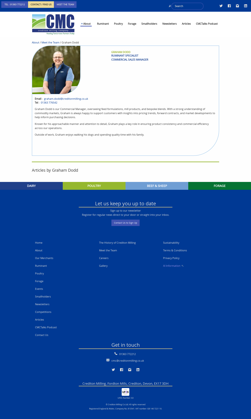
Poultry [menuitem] (118, 23)
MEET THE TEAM (65, 4)
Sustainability (171, 239)
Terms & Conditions (175, 246)
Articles (39, 316)
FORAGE (220, 182)
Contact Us (41, 331)
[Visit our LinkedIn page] (246, 6)
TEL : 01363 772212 (14, 4)
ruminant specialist (124, 51)
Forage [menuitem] (132, 23)
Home (38, 239)
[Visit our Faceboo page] (121, 366)
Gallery (103, 262)
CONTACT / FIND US (41, 4)
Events (39, 285)
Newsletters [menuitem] (169, 23)
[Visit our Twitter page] (221, 6)
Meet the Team (50, 38)
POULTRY (94, 182)
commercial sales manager (129, 55)
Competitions (43, 308)
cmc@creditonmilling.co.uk (127, 356)
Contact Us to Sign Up (125, 218)
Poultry (39, 269)
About (35, 38)
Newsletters (42, 300)
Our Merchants (44, 254)
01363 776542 (49, 98)
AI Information (173, 262)
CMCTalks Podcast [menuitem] (207, 23)
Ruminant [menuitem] (103, 23)
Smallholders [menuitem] (149, 23)
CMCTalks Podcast (46, 323)
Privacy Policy (171, 254)
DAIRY (31, 182)
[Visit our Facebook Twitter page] (229, 6)
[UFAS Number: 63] (125, 387)
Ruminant (41, 262)
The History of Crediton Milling (117, 239)
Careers (104, 254)
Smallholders (43, 292)
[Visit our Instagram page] (237, 6)
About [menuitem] (87, 23)
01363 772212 (127, 350)
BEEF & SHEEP (157, 182)
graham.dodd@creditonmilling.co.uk (66, 94)
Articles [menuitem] (186, 23)
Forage (39, 277)
